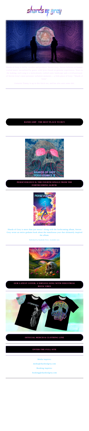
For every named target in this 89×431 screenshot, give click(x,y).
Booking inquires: (44, 368)
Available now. (55, 240)
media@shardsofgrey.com (44, 364)
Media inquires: (44, 359)
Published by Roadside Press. (39, 240)
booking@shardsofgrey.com (44, 373)
